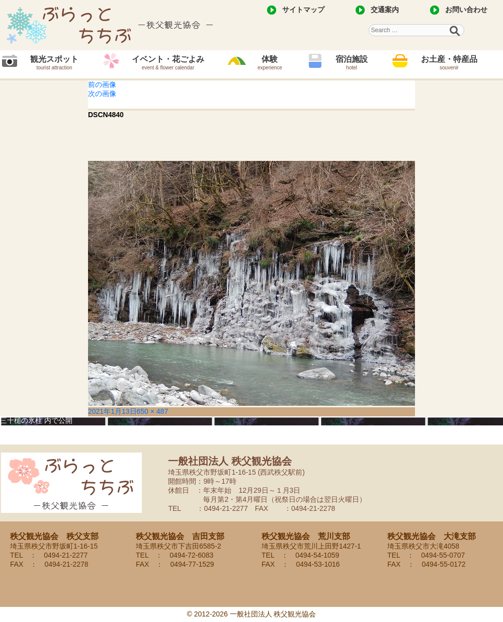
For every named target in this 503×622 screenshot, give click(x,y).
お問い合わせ (466, 10)
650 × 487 (153, 411)
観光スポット (54, 62)
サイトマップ (303, 10)
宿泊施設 (352, 62)
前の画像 (102, 84)
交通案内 (385, 10)
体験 (270, 62)
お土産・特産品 (449, 62)
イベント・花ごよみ (168, 62)
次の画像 (102, 94)
